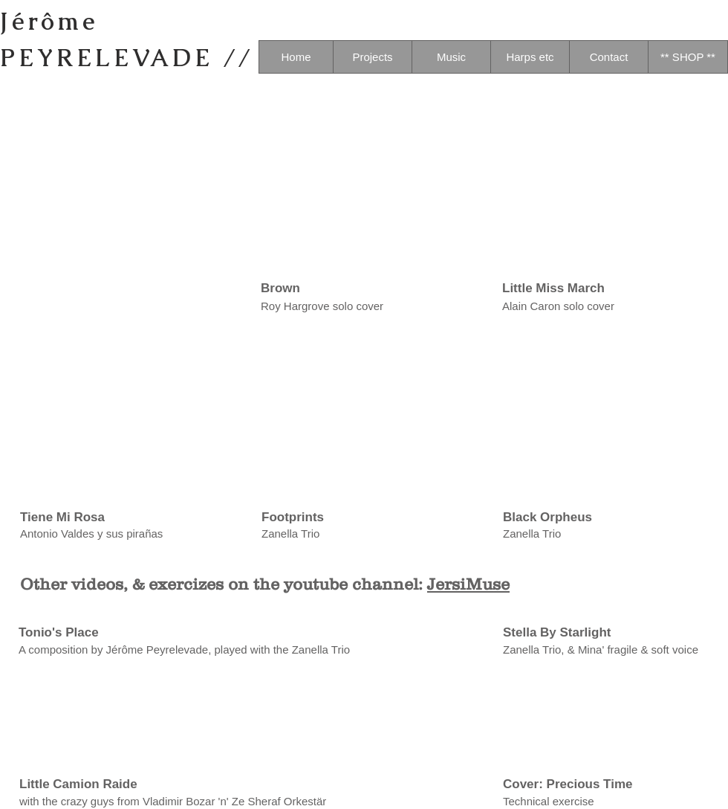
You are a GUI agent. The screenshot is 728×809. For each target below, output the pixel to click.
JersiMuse (468, 584)
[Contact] (609, 57)
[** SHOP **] (688, 57)
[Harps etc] (530, 57)
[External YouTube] (123, 415)
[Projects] (372, 57)
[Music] (451, 57)
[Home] (296, 57)
